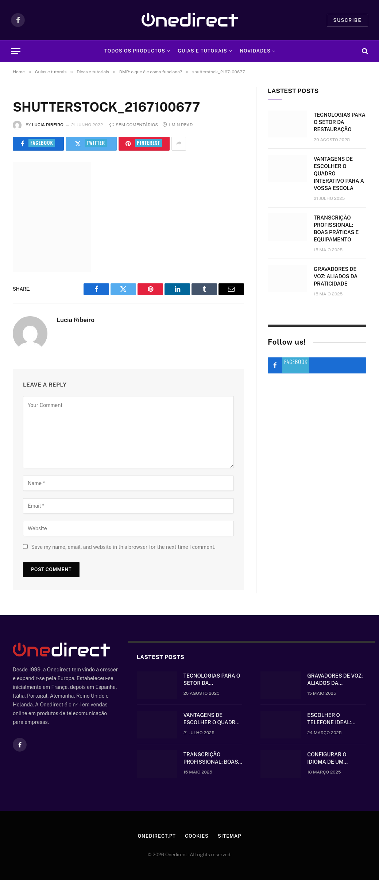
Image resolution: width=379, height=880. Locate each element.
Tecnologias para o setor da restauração (340, 122)
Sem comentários (133, 124)
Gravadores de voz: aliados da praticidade (335, 276)
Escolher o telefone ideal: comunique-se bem (333, 719)
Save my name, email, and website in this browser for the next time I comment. (123, 547)
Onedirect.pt (156, 836)
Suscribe (347, 20)
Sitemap (229, 836)
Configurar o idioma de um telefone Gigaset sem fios (332, 758)
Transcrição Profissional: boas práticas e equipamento (336, 229)
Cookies (197, 836)
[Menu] (15, 51)
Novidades (255, 51)
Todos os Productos (134, 51)
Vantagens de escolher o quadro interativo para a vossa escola (339, 173)
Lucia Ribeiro (47, 124)
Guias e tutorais (202, 51)
